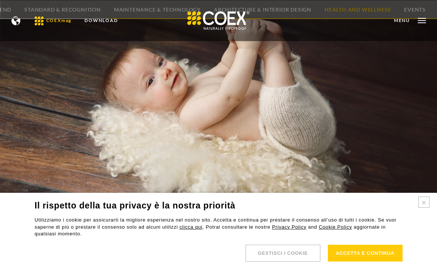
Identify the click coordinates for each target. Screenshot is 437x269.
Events (415, 50)
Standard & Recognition (62, 50)
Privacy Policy (289, 227)
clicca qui (190, 227)
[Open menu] (410, 20)
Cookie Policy (335, 227)
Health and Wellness (357, 50)
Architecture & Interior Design (262, 50)
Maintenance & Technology (157, 50)
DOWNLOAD (101, 20)
